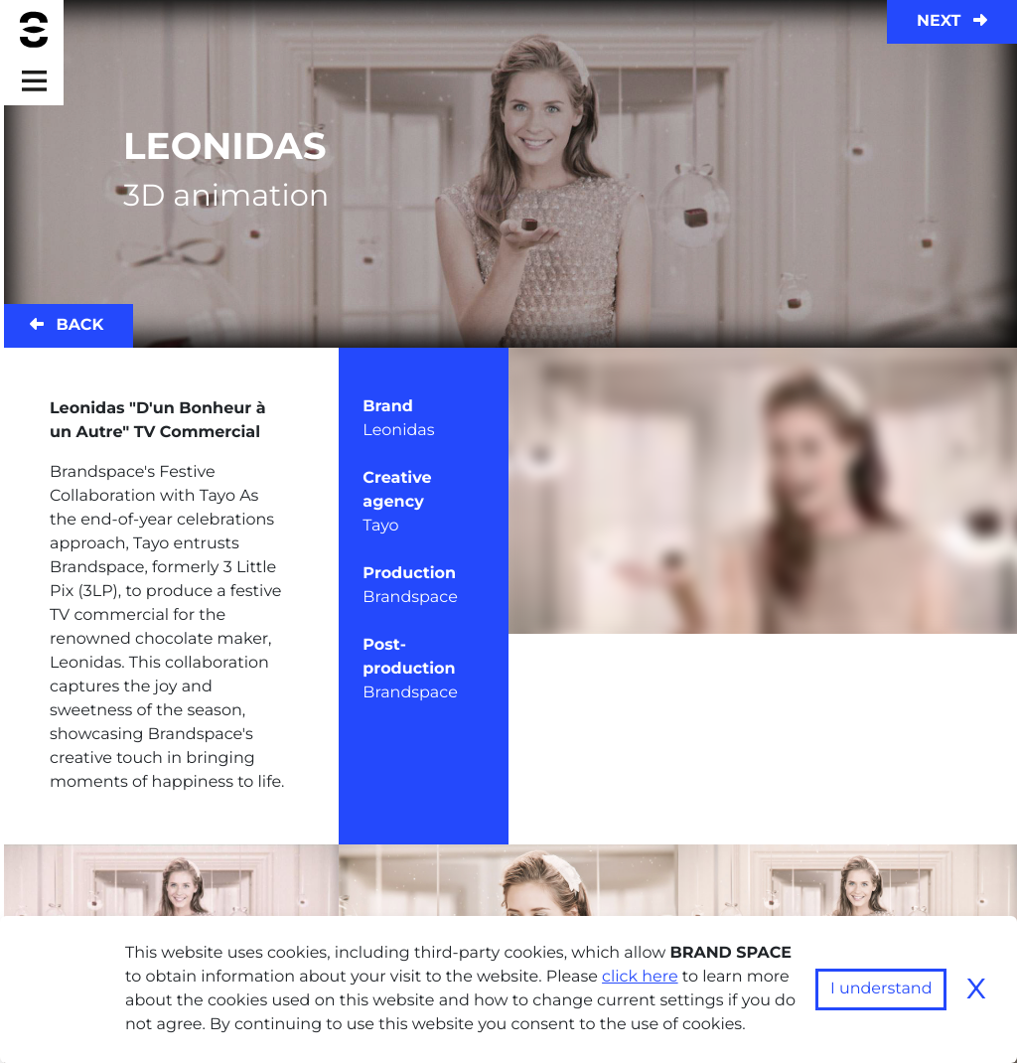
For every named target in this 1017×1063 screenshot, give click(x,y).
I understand (881, 989)
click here (640, 977)
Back (66, 325)
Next (952, 21)
